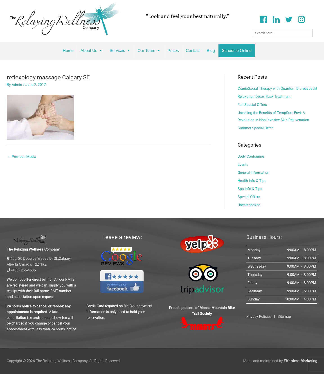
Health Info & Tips (252, 181)
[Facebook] (263, 19)
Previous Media (21, 157)
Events (243, 164)
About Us (92, 50)
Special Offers (249, 197)
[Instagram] (301, 19)
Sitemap (284, 316)
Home (68, 50)
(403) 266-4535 (21, 270)
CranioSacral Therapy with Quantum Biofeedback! (277, 88)
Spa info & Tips (250, 189)
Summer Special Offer (255, 128)
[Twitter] (288, 19)
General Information (253, 172)
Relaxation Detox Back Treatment (264, 96)
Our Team (149, 50)
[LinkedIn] (276, 19)
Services (120, 50)
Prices (173, 50)
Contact (193, 50)
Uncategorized (249, 205)
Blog (211, 50)
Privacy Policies (258, 316)
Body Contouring (251, 156)
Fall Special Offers (252, 105)
